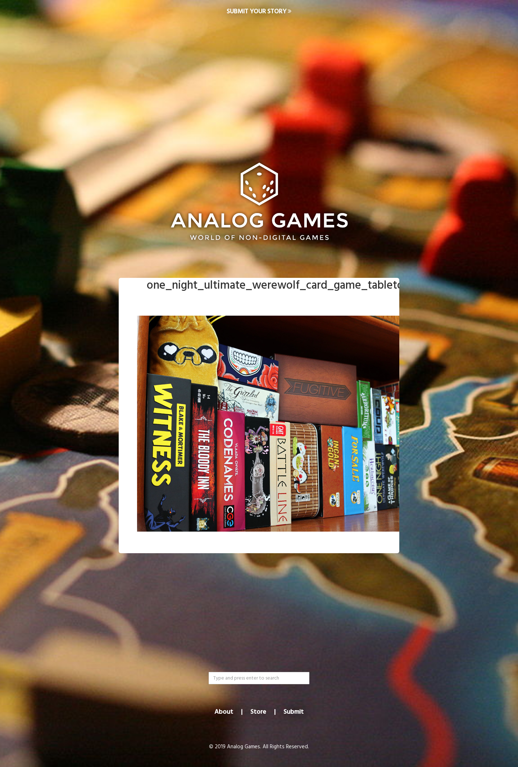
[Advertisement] (259, 81)
